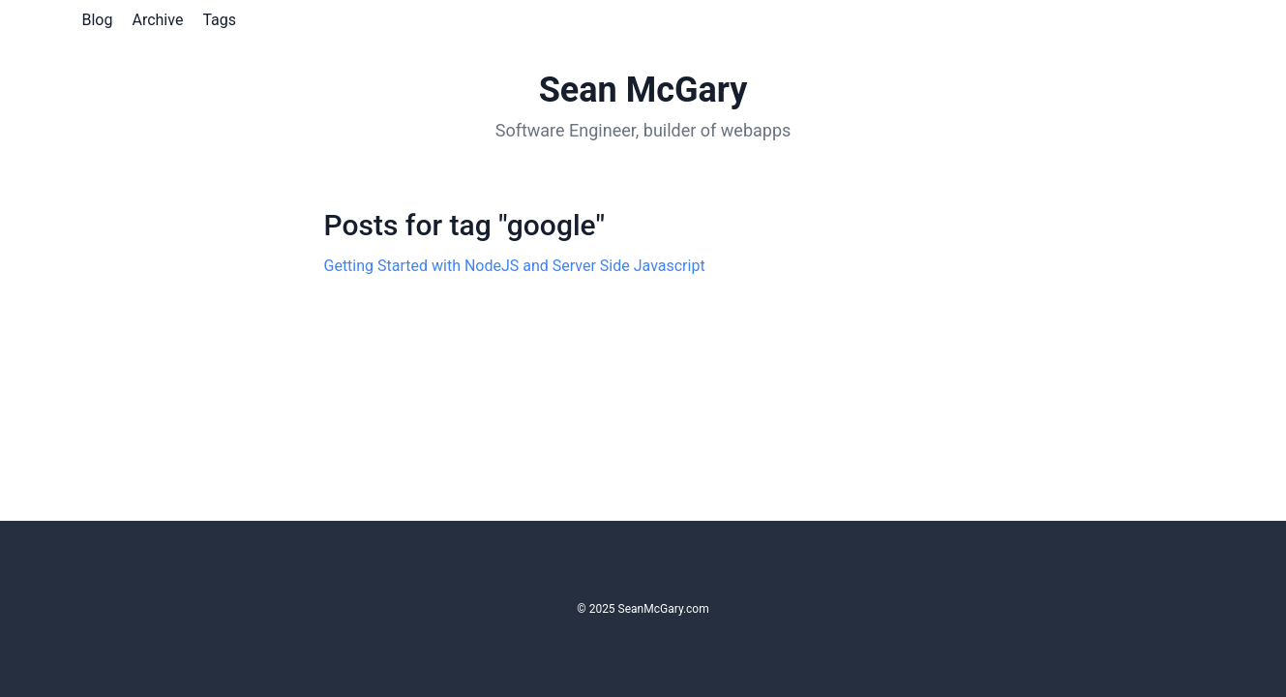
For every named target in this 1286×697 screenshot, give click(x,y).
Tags (219, 20)
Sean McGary (643, 90)
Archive (157, 20)
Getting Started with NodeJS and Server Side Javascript (514, 266)
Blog (97, 20)
